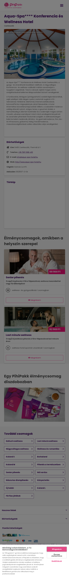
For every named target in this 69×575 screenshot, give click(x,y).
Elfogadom (57, 549)
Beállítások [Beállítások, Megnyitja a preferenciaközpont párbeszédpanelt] (57, 561)
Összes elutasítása (56, 555)
